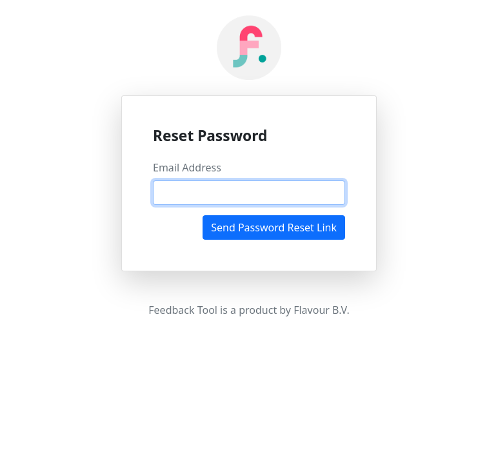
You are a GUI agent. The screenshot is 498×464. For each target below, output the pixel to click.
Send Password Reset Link (274, 227)
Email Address (187, 167)
